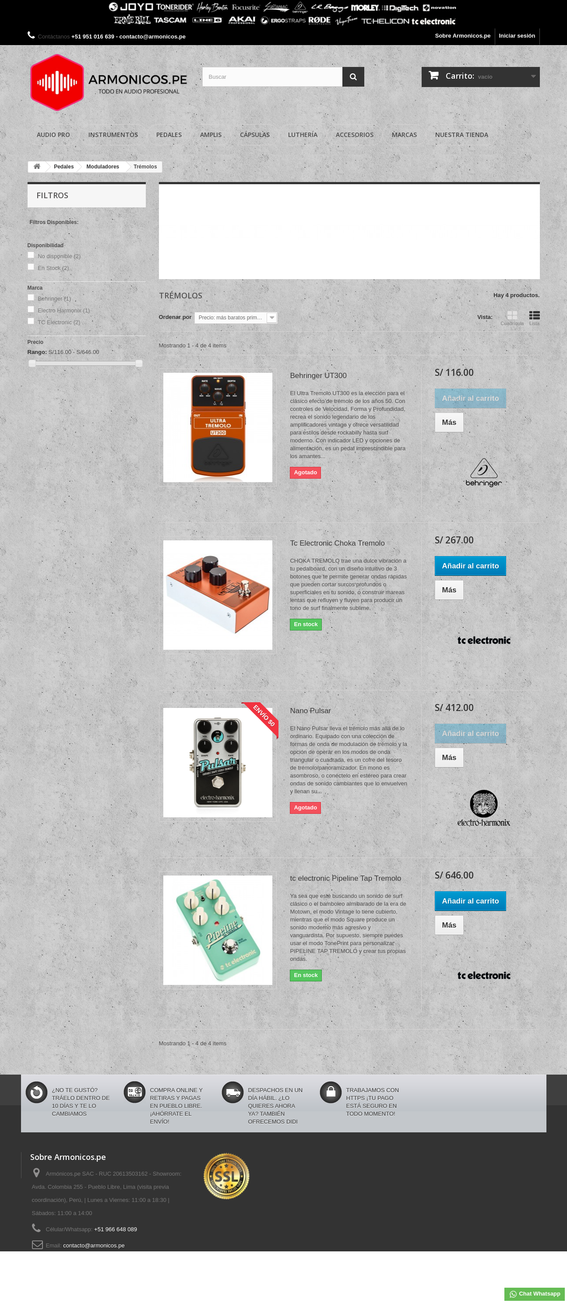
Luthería (302, 134)
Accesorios (354, 134)
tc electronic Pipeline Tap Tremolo (345, 878)
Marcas (404, 134)
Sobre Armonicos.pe (463, 35)
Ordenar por (175, 317)
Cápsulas (255, 134)
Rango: (37, 352)
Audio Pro (53, 134)
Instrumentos (113, 134)
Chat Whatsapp (534, 1294)
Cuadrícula (512, 318)
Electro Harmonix (64, 310)
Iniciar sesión (517, 35)
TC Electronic (59, 322)
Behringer (54, 298)
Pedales (169, 134)
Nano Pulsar (310, 711)
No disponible (59, 256)
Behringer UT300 (318, 375)
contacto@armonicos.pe (93, 1245)
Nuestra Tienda (461, 134)
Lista (534, 318)
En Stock (53, 268)
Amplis (211, 134)
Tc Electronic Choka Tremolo (337, 543)
